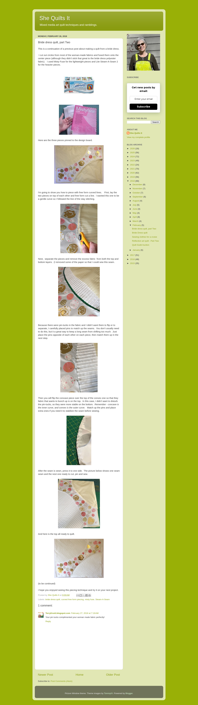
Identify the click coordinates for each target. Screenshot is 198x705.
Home (79, 674)
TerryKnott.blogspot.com (57, 613)
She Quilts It (54, 18)
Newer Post (45, 674)
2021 (132, 169)
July (135, 205)
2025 (132, 152)
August (136, 201)
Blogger (129, 693)
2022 (132, 165)
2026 (132, 148)
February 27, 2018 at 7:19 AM (85, 613)
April (135, 217)
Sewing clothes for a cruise (144, 237)
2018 (132, 181)
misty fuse (89, 599)
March (136, 221)
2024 (132, 156)
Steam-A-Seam (102, 599)
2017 (132, 255)
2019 (132, 177)
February (137, 225)
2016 (132, 259)
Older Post (113, 674)
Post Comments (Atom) (61, 681)
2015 (132, 263)
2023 (132, 160)
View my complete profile (138, 137)
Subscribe (143, 106)
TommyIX (108, 693)
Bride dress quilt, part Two (144, 229)
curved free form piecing (72, 599)
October (137, 193)
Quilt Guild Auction (140, 245)
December (138, 184)
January (137, 250)
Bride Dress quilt (139, 233)
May (135, 213)
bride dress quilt (52, 599)
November (138, 188)
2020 (132, 173)
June (135, 209)
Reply (48, 621)
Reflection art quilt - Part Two (145, 241)
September (138, 197)
